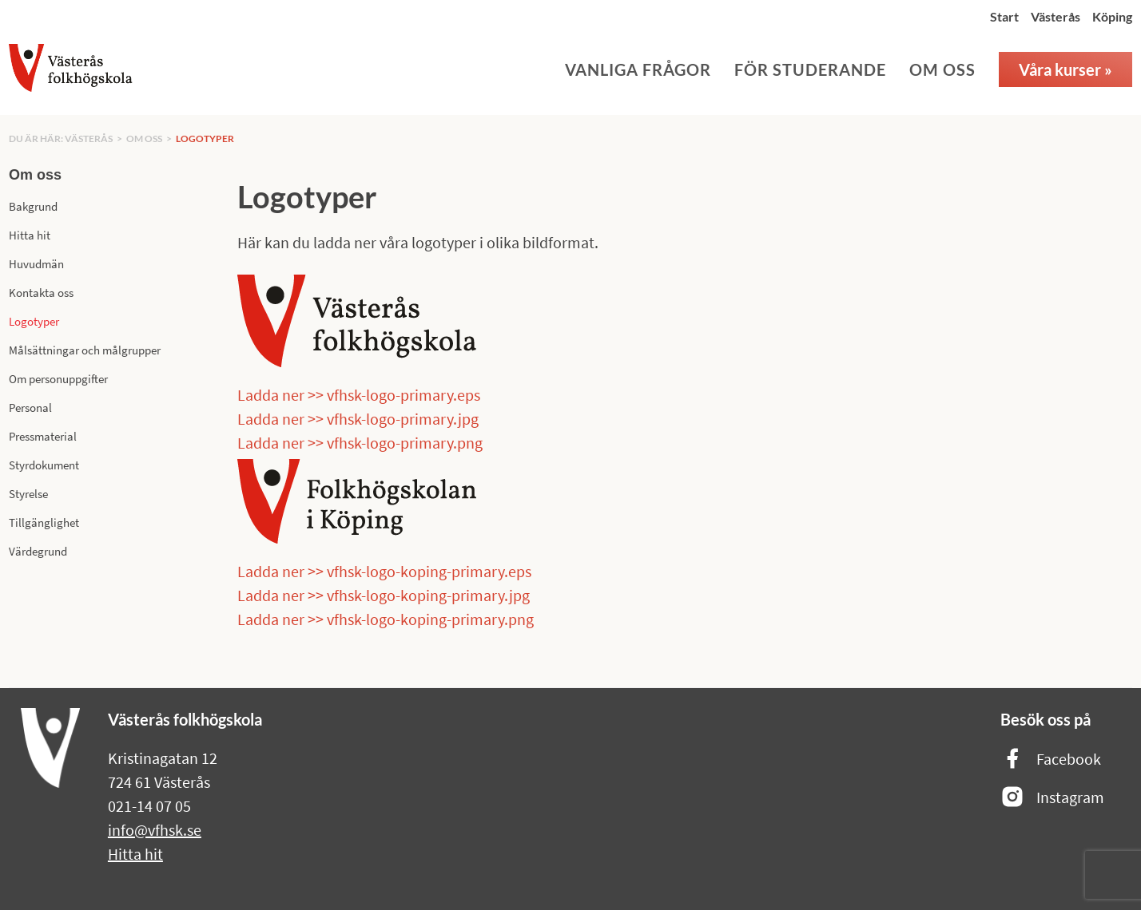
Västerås (1055, 16)
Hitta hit (29, 235)
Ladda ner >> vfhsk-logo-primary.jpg (358, 419)
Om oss (942, 69)
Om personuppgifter (58, 378)
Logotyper (205, 138)
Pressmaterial (43, 436)
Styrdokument (44, 465)
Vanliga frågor (638, 69)
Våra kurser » (1065, 69)
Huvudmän (36, 263)
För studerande (810, 69)
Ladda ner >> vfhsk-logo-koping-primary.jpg (383, 595)
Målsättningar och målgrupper (85, 350)
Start (1004, 16)
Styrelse (28, 493)
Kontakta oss (41, 292)
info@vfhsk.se (154, 830)
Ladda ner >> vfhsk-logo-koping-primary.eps (384, 571)
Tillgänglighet (44, 522)
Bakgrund (33, 206)
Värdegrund (38, 551)
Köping (1112, 16)
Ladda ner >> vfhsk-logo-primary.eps (358, 395)
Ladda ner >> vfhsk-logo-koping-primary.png (385, 619)
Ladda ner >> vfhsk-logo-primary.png (360, 443)
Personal (30, 407)
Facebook (1050, 759)
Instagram (1052, 798)
